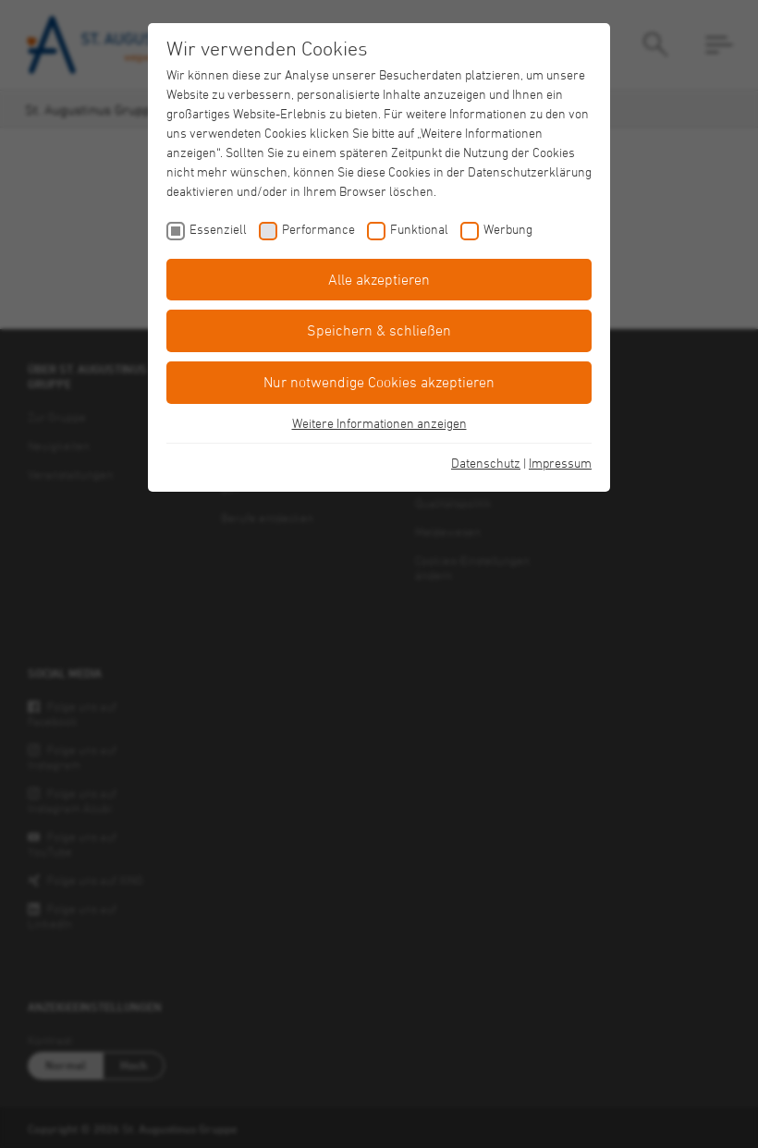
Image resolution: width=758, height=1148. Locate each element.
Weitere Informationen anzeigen (379, 423)
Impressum (560, 462)
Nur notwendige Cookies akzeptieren (379, 381)
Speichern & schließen (379, 330)
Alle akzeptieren (379, 279)
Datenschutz (485, 462)
